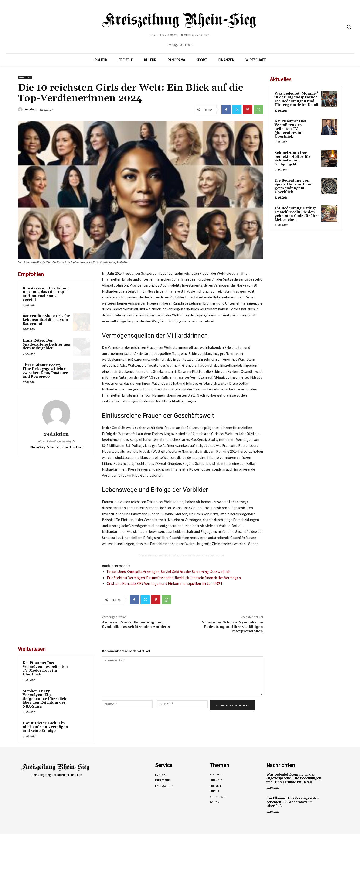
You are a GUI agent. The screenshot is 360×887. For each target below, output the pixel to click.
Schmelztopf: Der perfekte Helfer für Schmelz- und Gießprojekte (293, 159)
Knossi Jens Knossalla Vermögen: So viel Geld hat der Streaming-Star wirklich (168, 571)
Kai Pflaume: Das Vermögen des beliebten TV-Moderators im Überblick (45, 669)
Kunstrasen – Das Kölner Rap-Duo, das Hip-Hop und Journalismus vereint (46, 294)
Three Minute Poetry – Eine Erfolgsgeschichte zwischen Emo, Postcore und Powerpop (45, 371)
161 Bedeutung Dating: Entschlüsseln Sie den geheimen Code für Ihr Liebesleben (296, 214)
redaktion (31, 109)
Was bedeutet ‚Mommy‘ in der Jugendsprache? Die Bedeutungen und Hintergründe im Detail (296, 99)
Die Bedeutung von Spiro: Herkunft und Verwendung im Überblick (293, 186)
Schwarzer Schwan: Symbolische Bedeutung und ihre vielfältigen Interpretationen (232, 627)
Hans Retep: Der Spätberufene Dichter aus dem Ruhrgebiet (46, 344)
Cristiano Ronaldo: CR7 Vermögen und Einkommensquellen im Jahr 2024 (164, 583)
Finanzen (25, 77)
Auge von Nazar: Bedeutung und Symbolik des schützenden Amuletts (136, 624)
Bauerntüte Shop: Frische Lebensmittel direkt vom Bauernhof (46, 320)
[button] (348, 26)
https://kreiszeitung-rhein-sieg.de (56, 441)
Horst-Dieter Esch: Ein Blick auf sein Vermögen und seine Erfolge (45, 727)
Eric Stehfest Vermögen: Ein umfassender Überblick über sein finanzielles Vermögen (174, 577)
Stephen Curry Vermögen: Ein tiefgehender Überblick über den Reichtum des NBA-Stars (44, 699)
